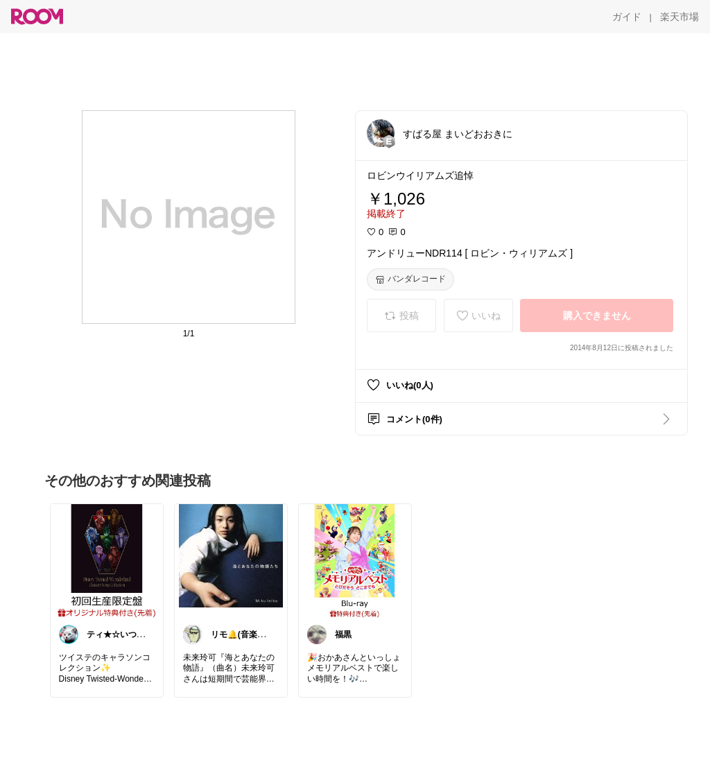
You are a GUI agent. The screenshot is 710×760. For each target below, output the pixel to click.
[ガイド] (626, 16)
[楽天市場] (679, 16)
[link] (107, 560)
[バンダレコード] (410, 279)
